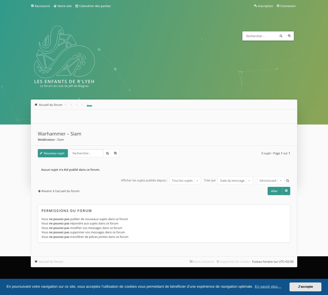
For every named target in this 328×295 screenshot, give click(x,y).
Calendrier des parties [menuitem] (93, 6)
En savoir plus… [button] (268, 287)
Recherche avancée (289, 36)
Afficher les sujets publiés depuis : (161, 180)
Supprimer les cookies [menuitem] (235, 261)
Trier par (228, 180)
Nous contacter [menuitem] (203, 261)
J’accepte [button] (305, 287)
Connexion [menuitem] (288, 6)
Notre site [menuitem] (62, 6)
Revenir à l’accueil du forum (60, 191)
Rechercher (281, 36)
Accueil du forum (51, 261)
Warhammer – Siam (59, 134)
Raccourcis (42, 6)
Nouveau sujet (54, 153)
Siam (60, 139)
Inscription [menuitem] (265, 6)
